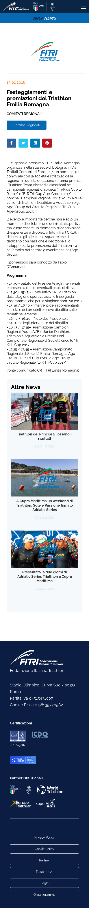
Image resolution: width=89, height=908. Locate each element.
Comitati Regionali (26, 125)
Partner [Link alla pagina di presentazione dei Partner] (44, 860)
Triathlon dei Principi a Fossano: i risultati (44, 436)
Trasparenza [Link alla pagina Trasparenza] (45, 872)
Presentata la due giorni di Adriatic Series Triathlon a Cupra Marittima (44, 576)
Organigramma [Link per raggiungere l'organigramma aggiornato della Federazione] (44, 894)
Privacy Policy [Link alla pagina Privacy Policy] (44, 837)
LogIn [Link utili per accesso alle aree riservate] (44, 883)
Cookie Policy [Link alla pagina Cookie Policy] (44, 849)
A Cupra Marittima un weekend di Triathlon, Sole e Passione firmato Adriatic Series (44, 505)
